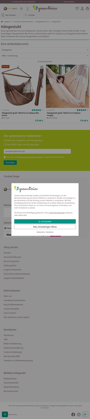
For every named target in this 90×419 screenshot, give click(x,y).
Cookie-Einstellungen (57, 213)
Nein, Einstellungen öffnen (45, 227)
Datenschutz (41, 232)
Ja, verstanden (45, 221)
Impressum (49, 232)
